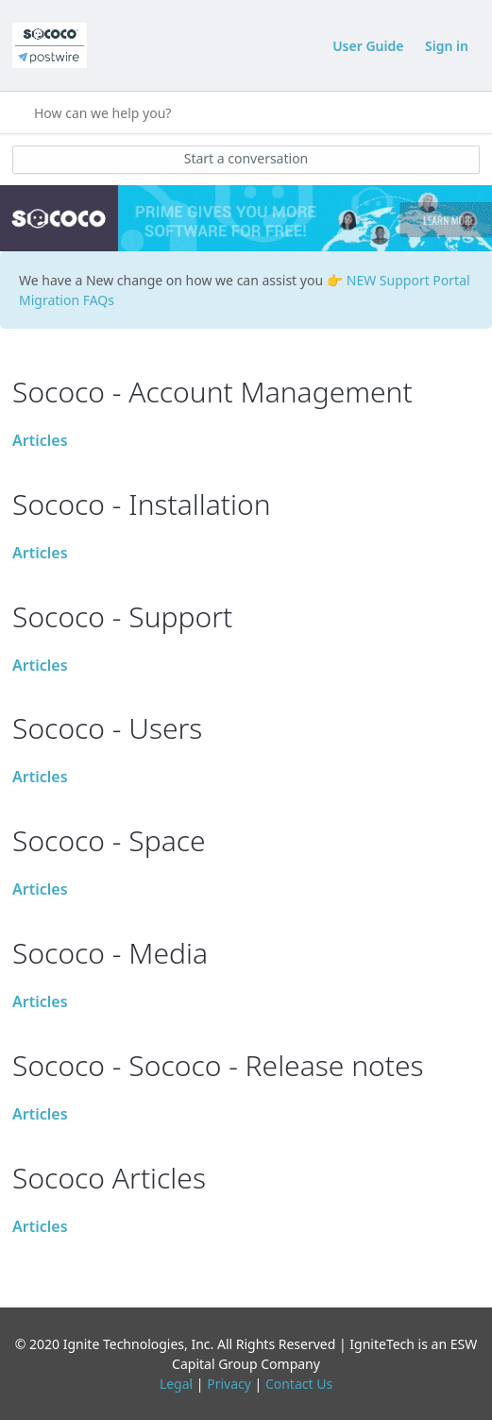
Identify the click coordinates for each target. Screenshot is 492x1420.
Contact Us (298, 1384)
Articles (40, 440)
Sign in (446, 46)
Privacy (229, 1384)
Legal (176, 1384)
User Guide (367, 46)
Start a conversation (246, 158)
